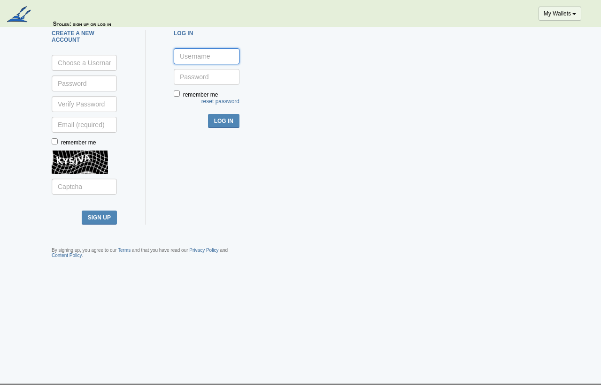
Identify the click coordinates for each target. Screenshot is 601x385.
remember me (78, 142)
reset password (220, 101)
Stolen (61, 24)
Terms (124, 250)
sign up (99, 217)
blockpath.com (20, 15)
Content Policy (67, 255)
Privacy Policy (203, 250)
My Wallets (560, 13)
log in (223, 121)
